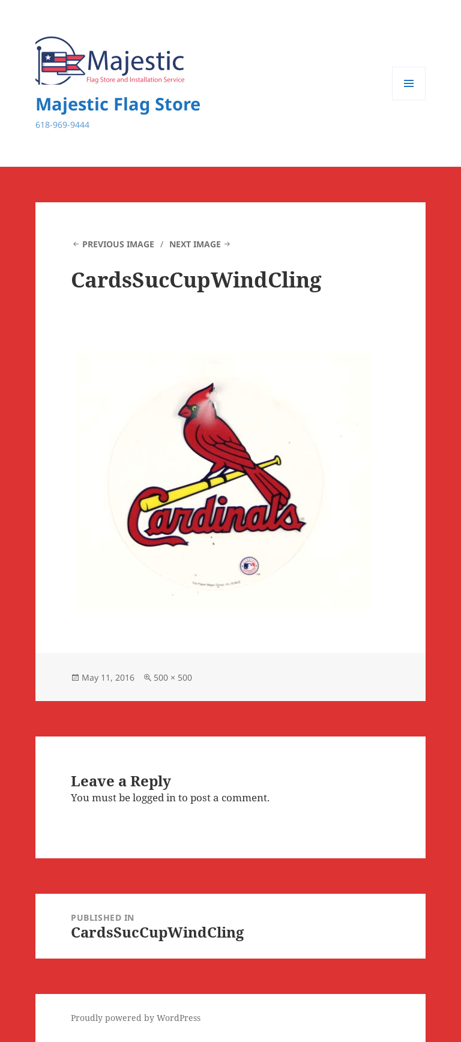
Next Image (195, 244)
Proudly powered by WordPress (135, 1017)
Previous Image (118, 244)
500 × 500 (173, 677)
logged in (154, 797)
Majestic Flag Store (117, 103)
